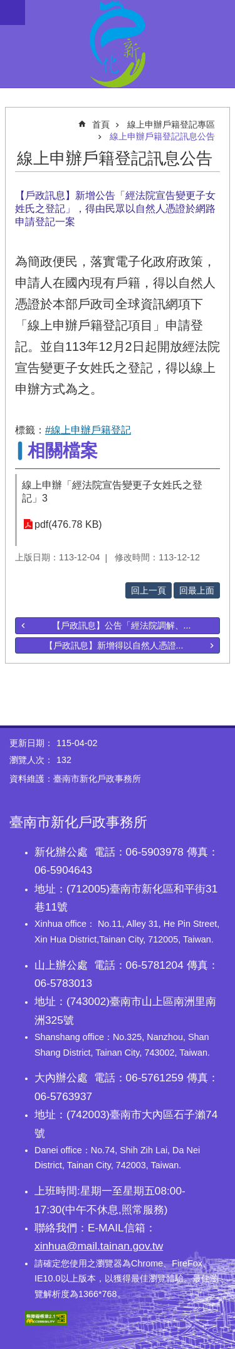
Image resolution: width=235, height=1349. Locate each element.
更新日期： (31, 743)
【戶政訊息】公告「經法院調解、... (121, 625)
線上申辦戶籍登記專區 (171, 124)
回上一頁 (148, 590)
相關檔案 (63, 450)
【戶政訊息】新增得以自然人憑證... (114, 645)
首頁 (101, 124)
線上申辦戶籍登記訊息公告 (162, 136)
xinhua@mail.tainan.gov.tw (98, 1246)
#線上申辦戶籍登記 (88, 430)
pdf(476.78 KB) (68, 524)
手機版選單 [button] (12, 12)
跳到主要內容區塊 (6, 6)
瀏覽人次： (31, 760)
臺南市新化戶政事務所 (117, 44)
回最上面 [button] (196, 590)
